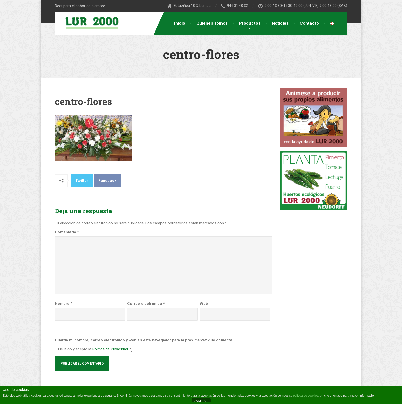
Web (204, 303)
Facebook (107, 180)
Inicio (179, 23)
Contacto (309, 23)
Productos (249, 23)
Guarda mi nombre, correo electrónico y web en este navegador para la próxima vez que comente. (144, 340)
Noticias (280, 23)
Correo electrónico (146, 303)
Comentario (67, 232)
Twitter (81, 180)
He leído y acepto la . (95, 349)
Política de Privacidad (110, 349)
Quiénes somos (212, 23)
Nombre (63, 303)
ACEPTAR (200, 400)
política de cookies (305, 395)
